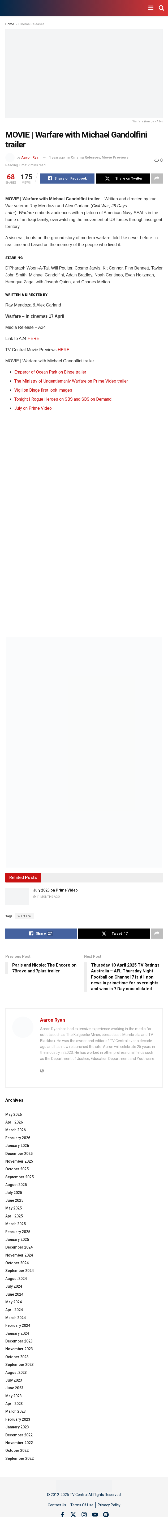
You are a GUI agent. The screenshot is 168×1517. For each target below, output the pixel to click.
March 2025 (15, 1224)
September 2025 (19, 1177)
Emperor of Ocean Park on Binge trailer (50, 372)
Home (9, 24)
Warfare (24, 916)
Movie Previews (115, 157)
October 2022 (17, 1450)
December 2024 (19, 1247)
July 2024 (13, 1286)
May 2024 (13, 1302)
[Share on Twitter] (123, 178)
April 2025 (14, 1216)
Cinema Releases (31, 24)
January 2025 (17, 1239)
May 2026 (13, 1114)
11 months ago (46, 896)
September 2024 (19, 1271)
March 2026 (15, 1130)
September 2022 (19, 1458)
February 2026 (17, 1138)
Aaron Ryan (31, 157)
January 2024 (17, 1333)
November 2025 (19, 1161)
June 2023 (14, 1388)
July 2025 (13, 1193)
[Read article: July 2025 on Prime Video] (17, 896)
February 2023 (17, 1419)
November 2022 (19, 1443)
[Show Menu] (150, 8)
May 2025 (13, 1208)
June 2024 (14, 1294)
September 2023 (19, 1364)
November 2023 (19, 1349)
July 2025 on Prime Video (55, 890)
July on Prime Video (33, 408)
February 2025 (17, 1232)
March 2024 (15, 1318)
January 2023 (17, 1427)
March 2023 (15, 1411)
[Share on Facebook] (67, 178)
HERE (33, 338)
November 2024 (19, 1255)
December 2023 (19, 1341)
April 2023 (14, 1404)
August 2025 (16, 1185)
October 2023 (17, 1357)
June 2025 (14, 1200)
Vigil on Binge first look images (43, 390)
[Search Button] (161, 8)
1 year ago (57, 157)
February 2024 (17, 1325)
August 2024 (16, 1278)
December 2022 (19, 1435)
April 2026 (14, 1122)
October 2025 (17, 1169)
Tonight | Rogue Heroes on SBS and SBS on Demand (62, 399)
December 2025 (19, 1153)
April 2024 (14, 1310)
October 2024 (17, 1263)
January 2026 (17, 1145)
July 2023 (13, 1380)
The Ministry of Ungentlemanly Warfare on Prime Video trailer (71, 381)
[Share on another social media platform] (157, 178)
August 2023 (16, 1372)
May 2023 (13, 1396)
